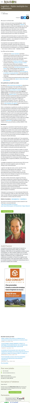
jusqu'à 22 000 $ (12, 94)
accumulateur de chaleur (15, 89)
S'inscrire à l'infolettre (15, 266)
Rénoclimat (8, 120)
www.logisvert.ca (15, 199)
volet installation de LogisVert (10, 103)
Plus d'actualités (4, 363)
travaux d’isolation (15, 53)
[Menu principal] (2, 2)
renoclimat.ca (23, 199)
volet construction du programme (14, 85)
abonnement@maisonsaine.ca (9, 372)
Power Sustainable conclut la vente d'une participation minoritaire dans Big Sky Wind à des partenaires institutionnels (13, 358)
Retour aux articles (7, 211)
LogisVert (22, 24)
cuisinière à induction (17, 61)
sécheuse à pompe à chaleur (20, 62)
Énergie (27, 15)
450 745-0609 (5, 371)
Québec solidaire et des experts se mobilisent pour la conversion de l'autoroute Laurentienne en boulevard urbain (14, 339)
